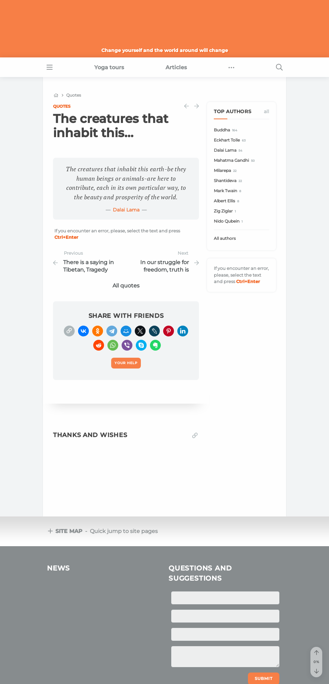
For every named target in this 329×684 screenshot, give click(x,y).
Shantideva (229, 181)
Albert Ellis (227, 201)
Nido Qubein (229, 221)
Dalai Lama (126, 210)
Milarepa (226, 171)
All (266, 111)
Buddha (226, 130)
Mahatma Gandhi (235, 160)
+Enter (66, 237)
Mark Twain (228, 191)
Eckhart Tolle (231, 140)
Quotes (62, 106)
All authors (225, 238)
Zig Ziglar (226, 211)
